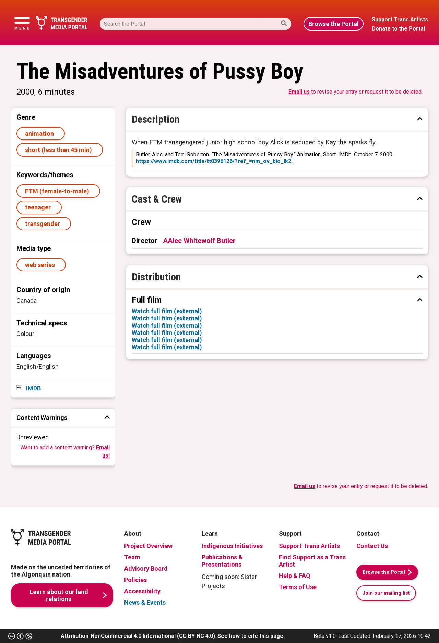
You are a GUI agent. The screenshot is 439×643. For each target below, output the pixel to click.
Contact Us (372, 545)
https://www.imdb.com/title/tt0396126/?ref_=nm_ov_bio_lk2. (214, 161)
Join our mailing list (386, 593)
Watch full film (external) (167, 311)
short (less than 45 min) (60, 150)
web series (41, 264)
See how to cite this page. (251, 636)
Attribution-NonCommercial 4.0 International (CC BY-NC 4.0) (138, 636)
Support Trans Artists (309, 545)
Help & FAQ (294, 575)
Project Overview (148, 545)
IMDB (33, 388)
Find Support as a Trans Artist (312, 561)
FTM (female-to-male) (58, 191)
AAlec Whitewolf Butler (199, 240)
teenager (39, 207)
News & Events (145, 602)
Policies (135, 579)
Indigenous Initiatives (232, 545)
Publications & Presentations (222, 561)
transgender (44, 223)
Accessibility (142, 591)
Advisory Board (146, 568)
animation (41, 133)
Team (132, 557)
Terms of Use (298, 587)
